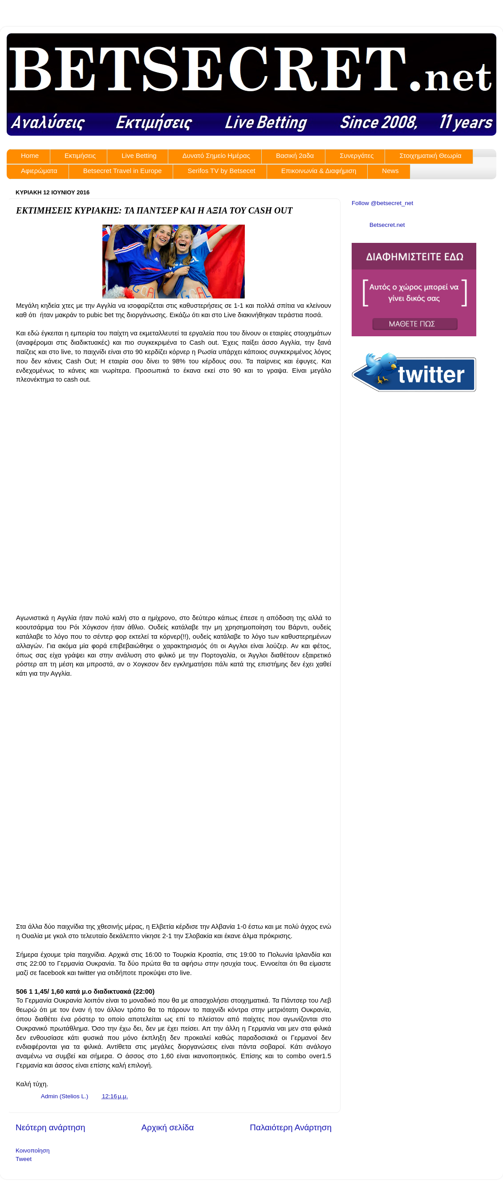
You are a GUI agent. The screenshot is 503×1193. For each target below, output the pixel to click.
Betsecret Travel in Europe (122, 170)
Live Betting (139, 155)
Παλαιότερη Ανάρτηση (291, 1127)
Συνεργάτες (356, 155)
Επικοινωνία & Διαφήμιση (319, 170)
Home (30, 155)
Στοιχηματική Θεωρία (430, 155)
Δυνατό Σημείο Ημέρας (216, 155)
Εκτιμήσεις (80, 155)
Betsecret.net (387, 225)
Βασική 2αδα (295, 155)
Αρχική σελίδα (168, 1127)
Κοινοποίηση (32, 1150)
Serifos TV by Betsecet (221, 170)
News (390, 170)
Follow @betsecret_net (382, 203)
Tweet (24, 1159)
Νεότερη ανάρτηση (50, 1127)
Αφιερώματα (39, 170)
